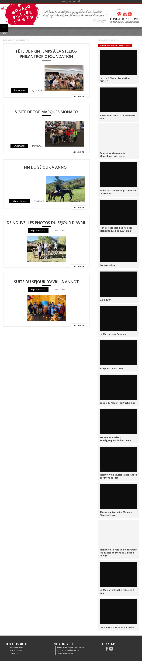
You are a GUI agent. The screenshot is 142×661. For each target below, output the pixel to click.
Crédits (14, 653)
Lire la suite (78, 97)
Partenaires (17, 647)
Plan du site (17, 650)
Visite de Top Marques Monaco (46, 111)
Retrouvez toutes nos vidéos (115, 45)
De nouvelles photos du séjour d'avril (46, 222)
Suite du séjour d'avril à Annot (46, 281)
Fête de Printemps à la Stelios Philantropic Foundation (46, 53)
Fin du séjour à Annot (46, 167)
